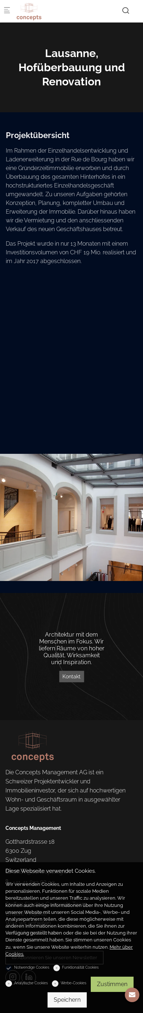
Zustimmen (112, 984)
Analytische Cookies (31, 983)
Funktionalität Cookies (80, 967)
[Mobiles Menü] (7, 11)
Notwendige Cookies (31, 967)
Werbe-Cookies (73, 983)
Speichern (67, 999)
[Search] (125, 10)
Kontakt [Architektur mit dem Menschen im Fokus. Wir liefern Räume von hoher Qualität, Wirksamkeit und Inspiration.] (71, 676)
